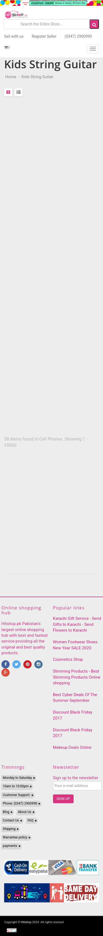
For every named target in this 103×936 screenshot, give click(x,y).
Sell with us (14, 36)
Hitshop (26, 922)
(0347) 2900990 (78, 36)
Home (10, 76)
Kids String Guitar (37, 76)
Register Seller (44, 36)
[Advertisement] (51, 267)
